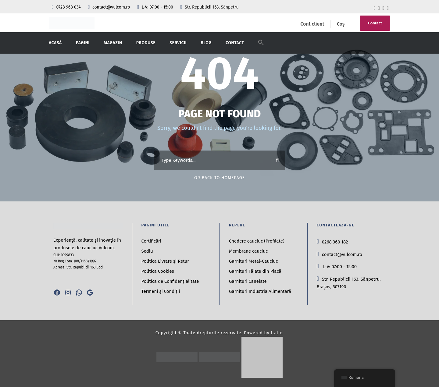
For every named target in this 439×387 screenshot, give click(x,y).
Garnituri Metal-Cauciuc (253, 261)
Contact (375, 23)
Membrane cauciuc (248, 251)
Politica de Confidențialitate (170, 281)
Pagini (83, 42)
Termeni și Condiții (160, 291)
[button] (261, 46)
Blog (206, 42)
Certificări (151, 241)
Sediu (147, 251)
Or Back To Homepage (219, 177)
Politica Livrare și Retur (165, 261)
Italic (276, 333)
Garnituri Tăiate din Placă (255, 271)
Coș (341, 24)
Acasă (55, 42)
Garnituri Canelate (248, 281)
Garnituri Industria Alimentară (260, 291)
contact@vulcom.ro (109, 7)
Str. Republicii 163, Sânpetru (209, 7)
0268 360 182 (332, 242)
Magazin (113, 42)
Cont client (312, 24)
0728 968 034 (67, 7)
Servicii (178, 42)
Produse (145, 42)
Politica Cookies (157, 271)
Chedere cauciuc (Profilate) (256, 241)
